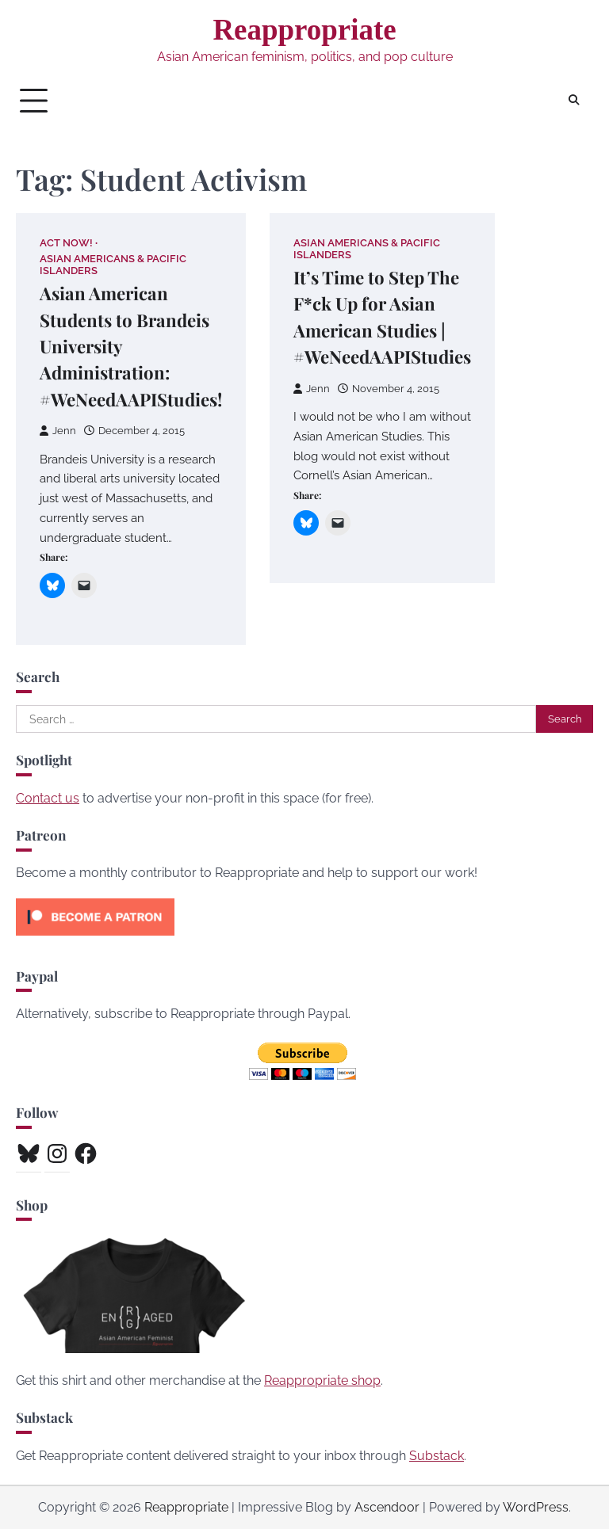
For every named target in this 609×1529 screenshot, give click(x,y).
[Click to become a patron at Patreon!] (95, 939)
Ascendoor (386, 1507)
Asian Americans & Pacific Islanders (113, 264)
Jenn (58, 431)
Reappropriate (304, 29)
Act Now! (66, 243)
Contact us (47, 798)
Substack (436, 1455)
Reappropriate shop (322, 1380)
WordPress (536, 1507)
